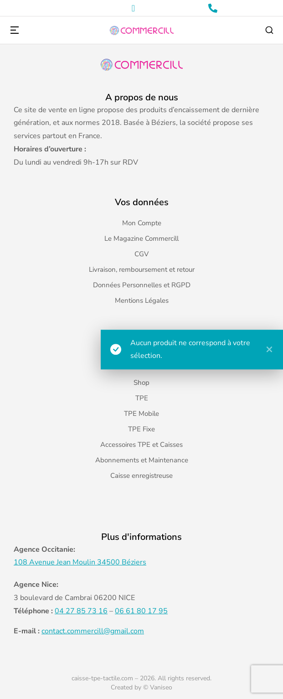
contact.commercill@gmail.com (92, 631)
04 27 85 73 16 (81, 611)
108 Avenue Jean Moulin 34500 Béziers (80, 562)
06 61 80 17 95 (141, 611)
